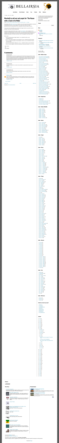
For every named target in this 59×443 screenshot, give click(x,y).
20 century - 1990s (41, 266)
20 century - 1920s (41, 258)
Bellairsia (44, 12)
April (40, 344)
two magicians (41, 90)
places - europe (41, 151)
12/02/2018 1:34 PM (9, 79)
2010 (40, 358)
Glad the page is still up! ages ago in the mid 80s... (46, 40)
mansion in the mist (42, 76)
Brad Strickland (21, 12)
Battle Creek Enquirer (14, 24)
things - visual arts (41, 236)
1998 (40, 373)
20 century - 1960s (41, 263)
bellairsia (40, 272)
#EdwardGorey (41, 311)
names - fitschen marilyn (42, 125)
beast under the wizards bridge (43, 56)
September (41, 332)
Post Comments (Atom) (11, 84)
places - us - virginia (42, 171)
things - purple (41, 225)
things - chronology (42, 205)
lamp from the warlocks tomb (43, 74)
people (40, 137)
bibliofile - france (41, 111)
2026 (40, 318)
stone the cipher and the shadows (44, 86)
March (41, 345)
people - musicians (41, 141)
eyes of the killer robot (42, 65)
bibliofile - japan (41, 114)
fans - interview (41, 282)
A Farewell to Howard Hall (9, 389)
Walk (40, 12)
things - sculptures (41, 227)
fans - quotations (41, 286)
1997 (40, 374)
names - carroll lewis (42, 122)
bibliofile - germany (42, 112)
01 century (40, 242)
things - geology (41, 214)
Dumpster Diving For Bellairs (14, 429)
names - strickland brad (42, 131)
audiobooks (40, 99)
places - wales (41, 173)
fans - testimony (41, 289)
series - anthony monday (42, 189)
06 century (40, 244)
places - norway (41, 157)
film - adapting (41, 182)
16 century (40, 251)
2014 (40, 353)
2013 (40, 354)
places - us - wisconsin (42, 172)
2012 (40, 355)
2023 (40, 322)
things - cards (41, 202)
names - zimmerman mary (43, 132)
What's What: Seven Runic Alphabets (15, 424)
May (40, 342)
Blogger (31, 440)
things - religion (41, 226)
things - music (41, 221)
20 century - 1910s (41, 257)
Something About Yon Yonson (14, 415)
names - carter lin (41, 123)
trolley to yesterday (42, 89)
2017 (40, 349)
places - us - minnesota (42, 169)
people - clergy (41, 140)
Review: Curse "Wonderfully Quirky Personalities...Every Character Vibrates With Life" (18, 407)
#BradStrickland (41, 309)
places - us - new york (42, 170)
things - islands (41, 215)
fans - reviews (41, 287)
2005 (40, 364)
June (40, 336)
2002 (40, 368)
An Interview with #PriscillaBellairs (45, 339)
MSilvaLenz (8, 75)
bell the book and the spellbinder (43, 57)
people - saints (41, 144)
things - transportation (42, 234)
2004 (40, 365)
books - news (41, 180)
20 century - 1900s (41, 256)
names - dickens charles (42, 124)
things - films (41, 211)
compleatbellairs (41, 273)
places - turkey (41, 161)
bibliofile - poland (41, 115)
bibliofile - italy (41, 113)
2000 (40, 370)
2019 (40, 327)
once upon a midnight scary (43, 104)
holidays (40, 187)
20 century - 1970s (41, 264)
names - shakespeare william (43, 130)
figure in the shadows (42, 67)
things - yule (41, 237)
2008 (40, 360)
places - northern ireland (42, 156)
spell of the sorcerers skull (43, 85)
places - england (41, 150)
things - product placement (43, 223)
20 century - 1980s (41, 265)
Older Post (34, 83)
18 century (40, 253)
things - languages (41, 216)
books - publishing (41, 181)
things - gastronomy (42, 213)
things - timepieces (41, 233)
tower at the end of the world (43, 87)
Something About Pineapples (14, 420)
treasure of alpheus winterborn (43, 88)
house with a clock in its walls (10, 22)
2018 (40, 328)
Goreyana (40, 30)
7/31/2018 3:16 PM (9, 67)
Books (27, 12)
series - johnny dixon (42, 190)
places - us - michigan (26, 22)
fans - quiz (40, 285)
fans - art (40, 276)
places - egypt (41, 149)
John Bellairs (15, 12)
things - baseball (41, 198)
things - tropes (41, 235)
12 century (40, 246)
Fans (31, 12)
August (41, 333)
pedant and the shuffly (42, 78)
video (40, 293)
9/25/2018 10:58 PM (9, 72)
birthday (40, 178)
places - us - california (42, 162)
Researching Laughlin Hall (13, 397)
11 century (40, 245)
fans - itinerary (41, 283)
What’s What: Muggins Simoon (14, 392)
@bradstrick (41, 308)
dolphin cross (41, 62)
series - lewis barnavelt (42, 191)
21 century (40, 267)
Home (20, 83)
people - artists (41, 138)
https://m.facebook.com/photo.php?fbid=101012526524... (44, 44)
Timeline (35, 12)
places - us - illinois (42, 163)
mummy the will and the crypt (43, 77)
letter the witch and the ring (43, 75)
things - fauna (41, 210)
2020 (40, 326)
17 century (40, 252)
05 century (40, 243)
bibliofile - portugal (41, 116)
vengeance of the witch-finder (43, 91)
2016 (40, 350)
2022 (40, 323)
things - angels (41, 193)
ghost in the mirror (41, 69)
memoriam (40, 188)
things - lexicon (41, 217)
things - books (41, 199)
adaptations (40, 98)
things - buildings (41, 201)
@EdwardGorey (41, 310)
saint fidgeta (41, 80)
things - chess (41, 204)
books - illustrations (42, 179)
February (41, 346)
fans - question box (42, 284)
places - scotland (41, 158)
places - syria (41, 160)
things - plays (41, 222)
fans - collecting (41, 277)
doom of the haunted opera (43, 63)
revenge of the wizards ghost (43, 79)
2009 (40, 359)
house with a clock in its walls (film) (18, 22)
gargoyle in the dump (42, 68)
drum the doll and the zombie (43, 64)
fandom (40, 274)
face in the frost (41, 66)
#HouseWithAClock (42, 312)
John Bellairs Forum (42, 33)
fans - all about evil (41, 275)
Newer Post (6, 83)
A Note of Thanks (12, 401)
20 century (40, 255)
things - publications (42, 224)
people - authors (41, 139)
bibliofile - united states (42, 117)
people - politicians (41, 142)
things (40, 192)
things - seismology (42, 228)
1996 (40, 375)
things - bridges (41, 200)
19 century (40, 254)
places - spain (41, 159)
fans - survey (41, 288)
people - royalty (41, 143)
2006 (40, 363)
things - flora (41, 212)
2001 (40, 369)
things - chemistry (41, 203)
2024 (40, 321)
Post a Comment (7, 81)
